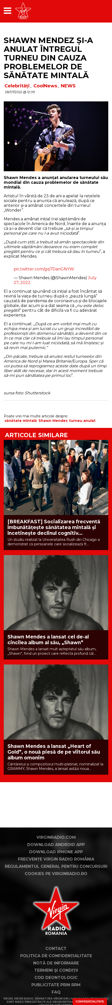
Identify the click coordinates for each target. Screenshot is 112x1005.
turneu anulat (82, 420)
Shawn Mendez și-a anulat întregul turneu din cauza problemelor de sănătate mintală (48, 58)
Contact (56, 948)
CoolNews (45, 86)
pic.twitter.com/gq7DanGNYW (44, 269)
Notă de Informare (56, 963)
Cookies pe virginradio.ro (56, 873)
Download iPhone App (56, 852)
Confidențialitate (90, 1001)
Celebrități (17, 86)
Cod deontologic (56, 977)
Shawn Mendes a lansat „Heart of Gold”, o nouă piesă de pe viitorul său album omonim (53, 752)
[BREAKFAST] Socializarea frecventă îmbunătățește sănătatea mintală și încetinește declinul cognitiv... (53, 527)
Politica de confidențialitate (56, 955)
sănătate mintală (20, 420)
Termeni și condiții (56, 970)
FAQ (56, 992)
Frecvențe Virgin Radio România (56, 859)
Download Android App (56, 844)
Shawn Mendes (53, 420)
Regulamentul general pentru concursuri (56, 866)
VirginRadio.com (56, 837)
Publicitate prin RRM (56, 984)
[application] (96, 11)
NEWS (68, 86)
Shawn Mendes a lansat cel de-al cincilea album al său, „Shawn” (48, 639)
